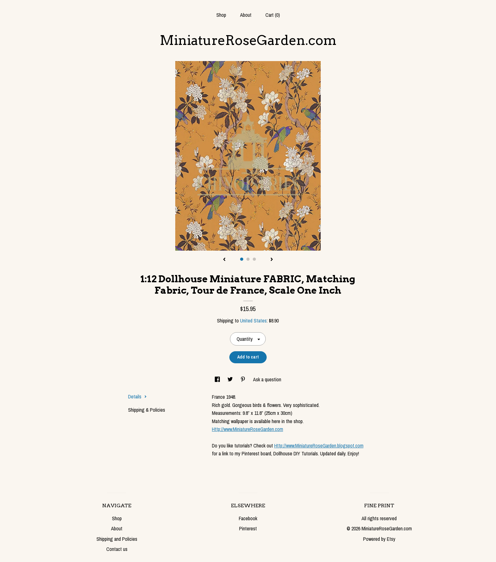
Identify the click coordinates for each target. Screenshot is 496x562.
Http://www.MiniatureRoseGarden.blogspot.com (318, 445)
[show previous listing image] (224, 260)
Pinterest (248, 528)
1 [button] (241, 259)
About (245, 14)
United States (253, 320)
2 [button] (248, 259)
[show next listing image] (271, 260)
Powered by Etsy (379, 538)
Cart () (272, 14)
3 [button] (254, 259)
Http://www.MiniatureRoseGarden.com (247, 429)
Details (137, 396)
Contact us (116, 549)
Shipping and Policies (116, 538)
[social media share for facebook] (218, 379)
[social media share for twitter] (230, 379)
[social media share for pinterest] (243, 379)
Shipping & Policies (146, 409)
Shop (221, 14)
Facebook (248, 518)
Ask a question (267, 379)
